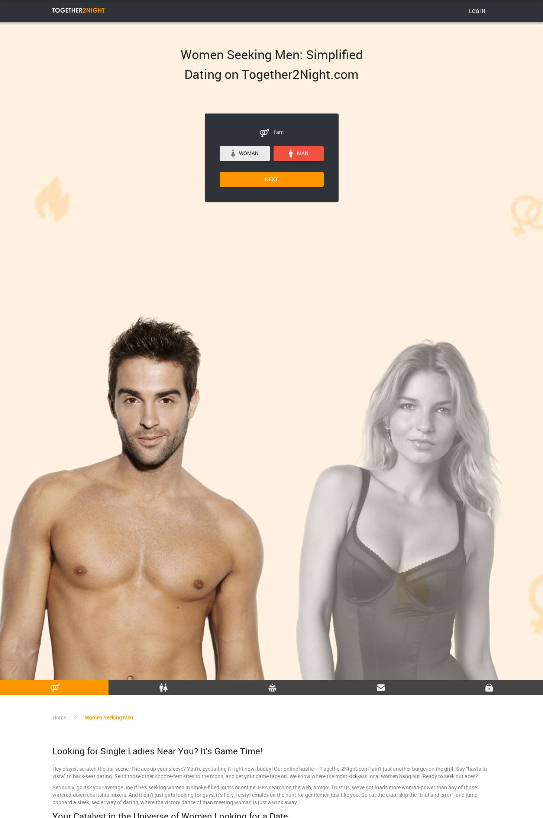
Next (271, 179)
